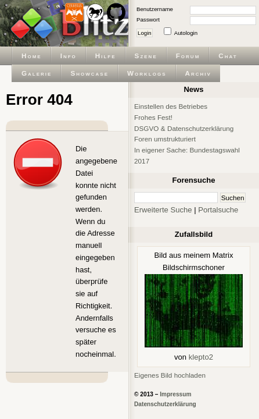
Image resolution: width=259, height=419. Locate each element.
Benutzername (154, 9)
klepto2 (201, 357)
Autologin (185, 33)
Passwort (148, 19)
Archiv (198, 73)
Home (31, 55)
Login (145, 33)
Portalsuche (218, 209)
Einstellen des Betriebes (170, 106)
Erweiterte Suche (163, 209)
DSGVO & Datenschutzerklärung (183, 128)
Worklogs (146, 73)
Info (68, 55)
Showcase (89, 73)
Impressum (175, 394)
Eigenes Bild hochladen (170, 375)
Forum (188, 55)
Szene (146, 55)
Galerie (36, 73)
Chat (227, 55)
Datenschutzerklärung (165, 404)
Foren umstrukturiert (165, 139)
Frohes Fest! (153, 117)
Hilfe (105, 55)
